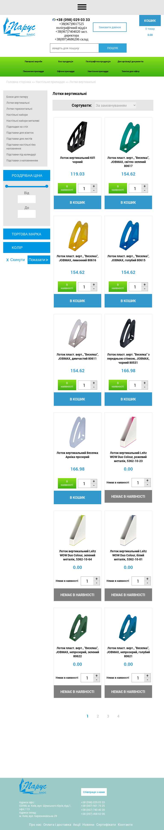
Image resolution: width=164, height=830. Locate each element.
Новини (88, 824)
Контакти (125, 824)
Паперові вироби (33, 61)
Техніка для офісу (130, 71)
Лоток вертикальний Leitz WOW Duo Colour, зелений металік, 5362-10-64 (77, 555)
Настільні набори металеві (22, 120)
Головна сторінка (18, 82)
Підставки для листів (19, 138)
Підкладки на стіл (17, 126)
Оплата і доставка (57, 824)
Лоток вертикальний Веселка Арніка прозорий (77, 455)
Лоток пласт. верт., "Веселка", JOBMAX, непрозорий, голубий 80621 (128, 652)
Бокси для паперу (17, 96)
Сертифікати (106, 824)
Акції (77, 824)
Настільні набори (17, 114)
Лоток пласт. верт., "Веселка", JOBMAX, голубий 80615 (128, 258)
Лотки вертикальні (17, 102)
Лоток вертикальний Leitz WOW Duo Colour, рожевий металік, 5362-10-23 (128, 457)
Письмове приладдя (33, 71)
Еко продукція (65, 61)
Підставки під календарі (21, 154)
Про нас (35, 824)
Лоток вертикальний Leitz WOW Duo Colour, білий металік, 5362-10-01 (128, 555)
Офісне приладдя (66, 71)
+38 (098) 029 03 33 (73, 19)
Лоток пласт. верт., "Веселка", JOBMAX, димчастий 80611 (77, 356)
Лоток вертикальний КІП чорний (77, 160)
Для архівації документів (131, 61)
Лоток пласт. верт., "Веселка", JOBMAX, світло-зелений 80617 (128, 162)
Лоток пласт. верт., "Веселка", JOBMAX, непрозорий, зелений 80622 (77, 652)
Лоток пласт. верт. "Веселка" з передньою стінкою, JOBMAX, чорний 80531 (128, 358)
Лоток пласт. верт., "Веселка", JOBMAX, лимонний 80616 (77, 258)
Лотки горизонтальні (19, 108)
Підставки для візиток (20, 132)
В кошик (77, 202)
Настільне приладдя (98, 71)
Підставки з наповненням (22, 160)
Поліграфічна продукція (98, 61)
